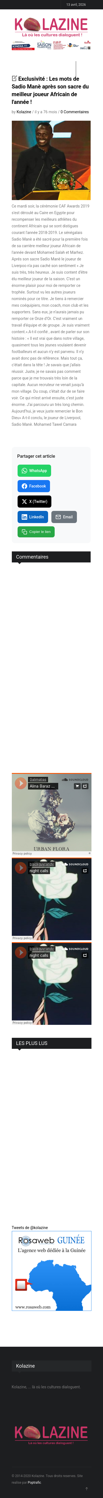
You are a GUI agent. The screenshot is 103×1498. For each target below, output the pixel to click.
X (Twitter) (35, 501)
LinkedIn (33, 517)
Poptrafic (34, 1482)
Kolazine (23, 112)
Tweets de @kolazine (30, 1227)
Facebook (34, 486)
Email (64, 517)
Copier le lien (36, 532)
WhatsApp (34, 470)
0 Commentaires (75, 112)
